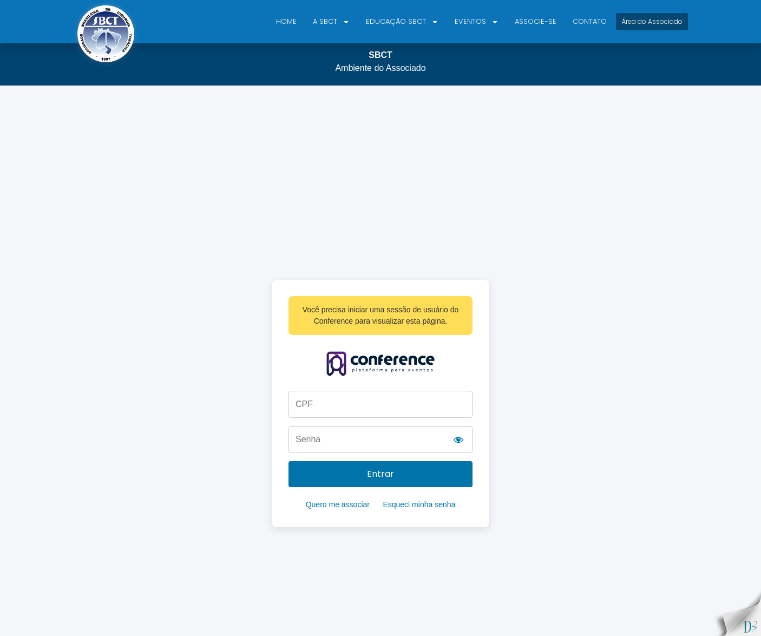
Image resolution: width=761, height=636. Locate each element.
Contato (590, 21)
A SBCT (331, 21)
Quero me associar (338, 504)
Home (286, 21)
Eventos (476, 21)
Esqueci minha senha (419, 504)
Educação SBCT (402, 21)
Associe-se (535, 21)
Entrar (380, 474)
